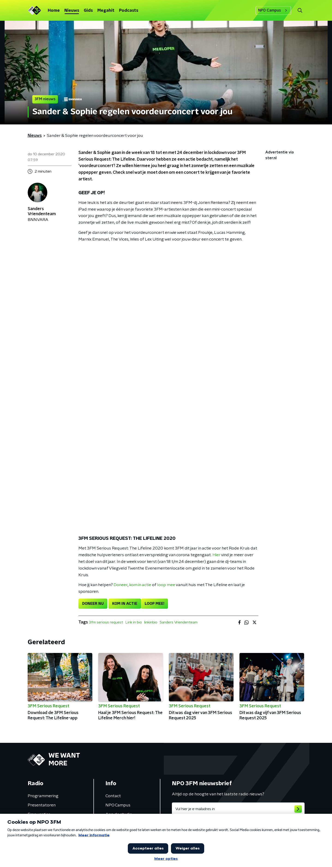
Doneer (121, 585)
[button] (300, 10)
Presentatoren (42, 805)
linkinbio (150, 622)
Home (54, 11)
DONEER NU (93, 603)
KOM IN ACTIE (124, 603)
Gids (88, 11)
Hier (216, 555)
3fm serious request (106, 622)
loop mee (166, 585)
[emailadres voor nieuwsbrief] (238, 808)
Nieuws (71, 11)
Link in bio (133, 622)
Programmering (43, 796)
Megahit (105, 11)
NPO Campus (273, 10)
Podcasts (128, 11)
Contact (113, 796)
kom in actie (140, 585)
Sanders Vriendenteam (178, 622)
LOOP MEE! (154, 603)
